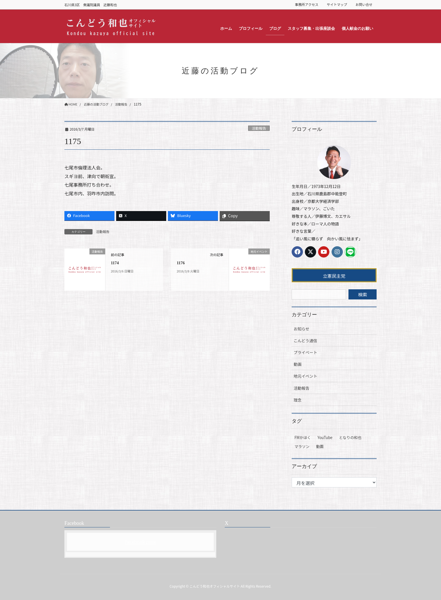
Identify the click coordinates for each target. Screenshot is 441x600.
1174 (115, 262)
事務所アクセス (306, 4)
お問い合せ (364, 4)
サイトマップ (337, 4)
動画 (298, 364)
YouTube (325, 437)
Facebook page (140, 541)
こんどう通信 (305, 340)
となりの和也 (350, 437)
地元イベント (305, 376)
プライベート (305, 352)
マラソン (301, 446)
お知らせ (301, 329)
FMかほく (302, 437)
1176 (181, 262)
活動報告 (259, 128)
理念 (298, 400)
